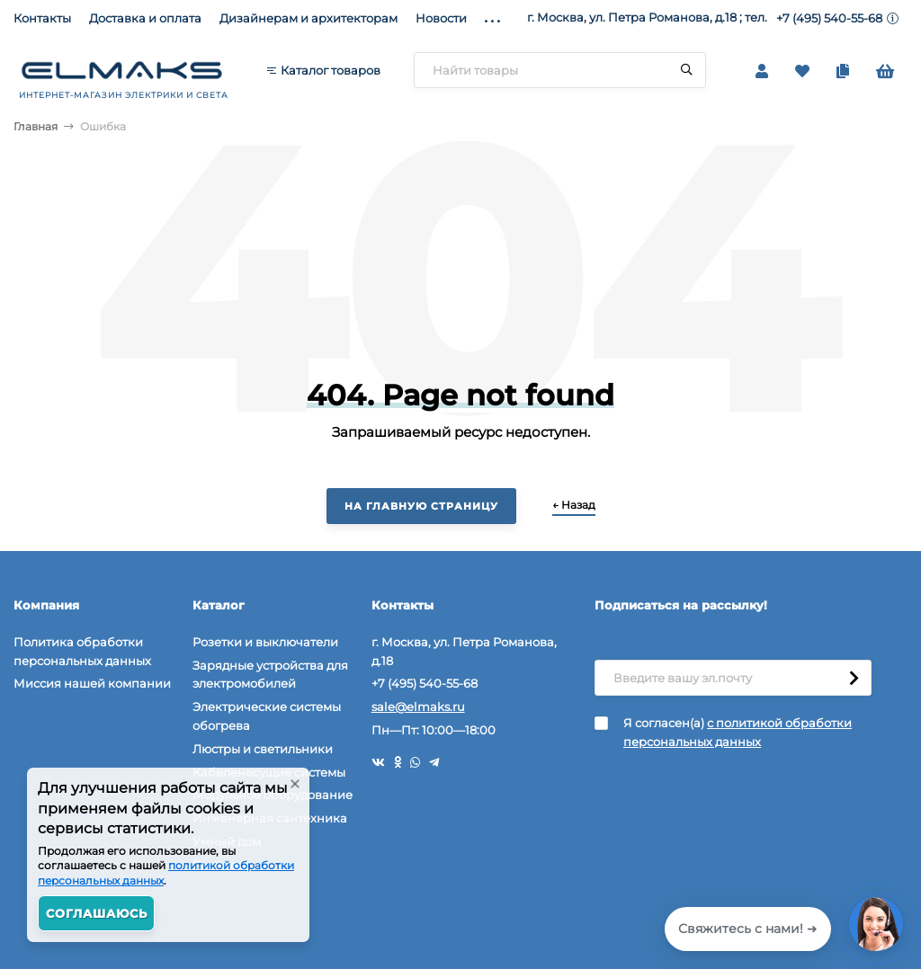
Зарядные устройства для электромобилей (270, 674)
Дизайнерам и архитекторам (308, 18)
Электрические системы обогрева (266, 716)
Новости (441, 18)
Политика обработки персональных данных (82, 651)
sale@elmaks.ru (418, 706)
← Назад (573, 504)
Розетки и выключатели (265, 642)
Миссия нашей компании (92, 683)
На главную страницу (421, 506)
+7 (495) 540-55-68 (829, 18)
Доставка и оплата (145, 18)
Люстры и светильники (262, 749)
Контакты (42, 18)
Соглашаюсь (97, 913)
